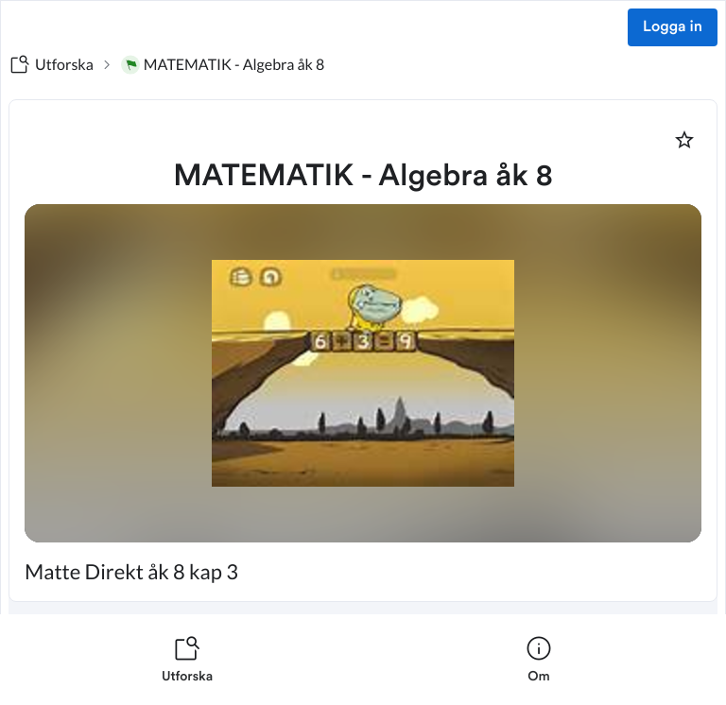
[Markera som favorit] (684, 140)
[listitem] (187, 659)
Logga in (672, 27)
